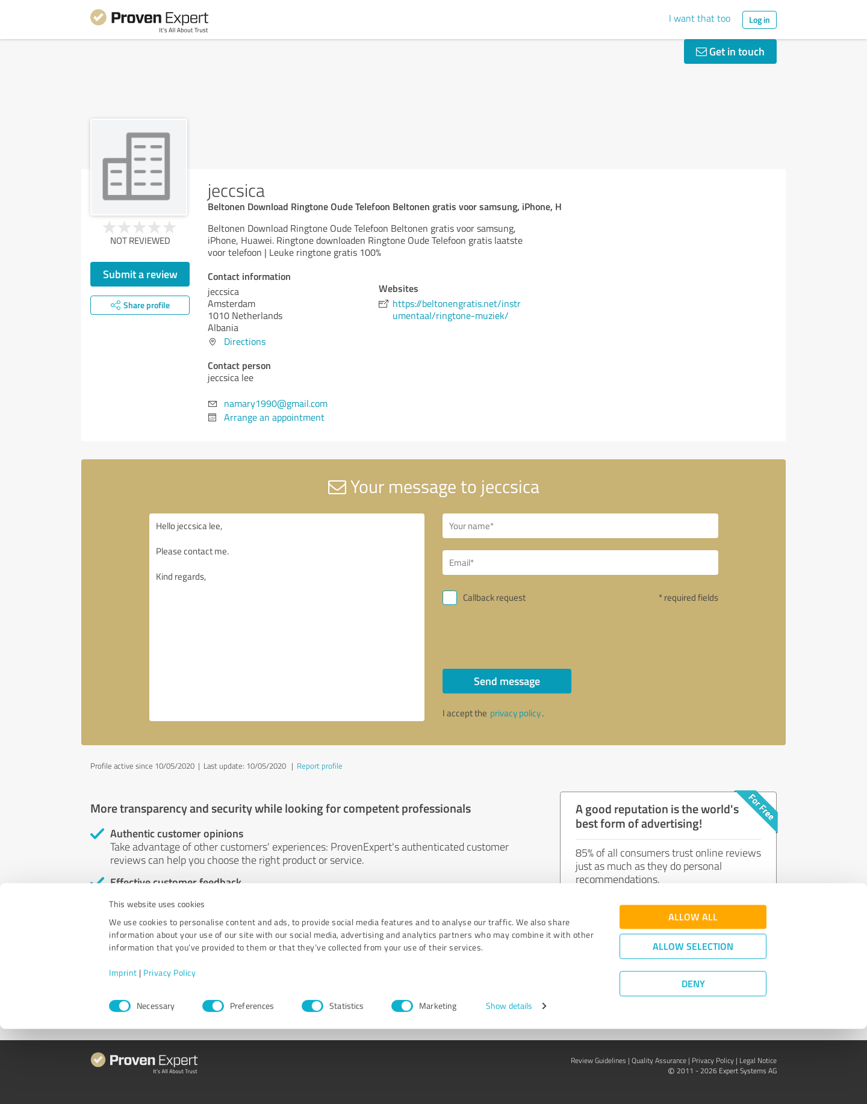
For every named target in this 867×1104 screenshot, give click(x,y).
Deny (693, 1059)
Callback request (494, 597)
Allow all (693, 992)
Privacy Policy (169, 1047)
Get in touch (730, 51)
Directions (245, 341)
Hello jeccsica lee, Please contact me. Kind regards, (287, 617)
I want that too (699, 18)
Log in (759, 19)
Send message (507, 681)
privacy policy (515, 713)
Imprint (123, 1047)
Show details (509, 1081)
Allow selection (693, 1022)
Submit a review (140, 274)
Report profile (320, 765)
